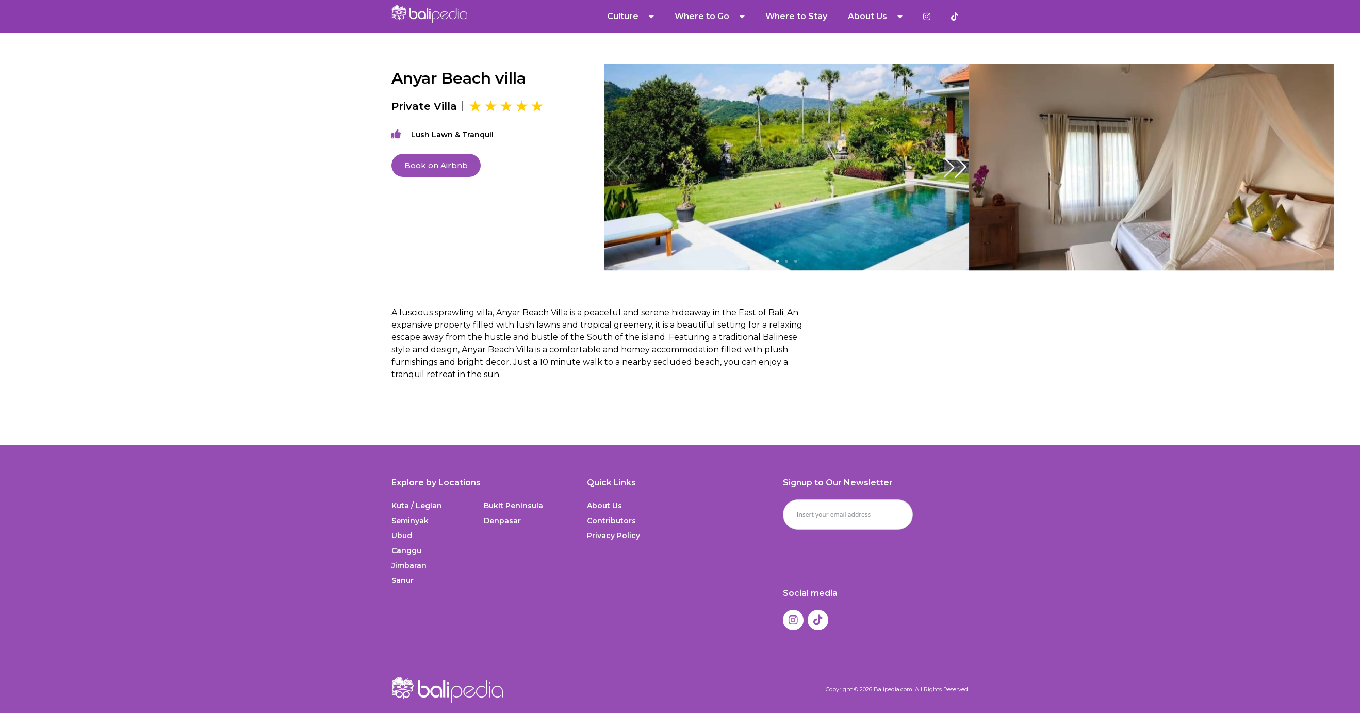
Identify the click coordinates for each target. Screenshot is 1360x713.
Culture (630, 16)
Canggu (406, 550)
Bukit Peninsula (513, 505)
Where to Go (710, 16)
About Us (875, 16)
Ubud (401, 535)
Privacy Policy (613, 535)
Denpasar (502, 520)
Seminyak (410, 520)
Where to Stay (796, 16)
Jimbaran (409, 565)
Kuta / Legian (416, 505)
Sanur (402, 580)
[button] (955, 167)
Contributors (611, 520)
